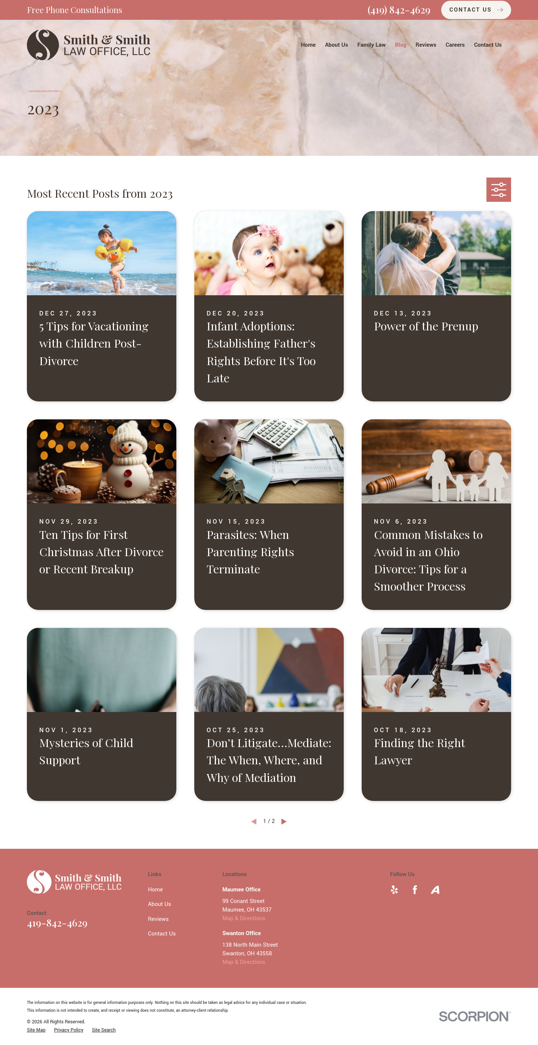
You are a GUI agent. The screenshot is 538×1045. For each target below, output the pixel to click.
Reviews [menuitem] (425, 45)
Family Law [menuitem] (372, 45)
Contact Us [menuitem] (488, 45)
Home (155, 890)
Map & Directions (243, 918)
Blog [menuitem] (400, 45)
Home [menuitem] (308, 45)
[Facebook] (415, 889)
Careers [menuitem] (455, 45)
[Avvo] (435, 889)
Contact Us (162, 934)
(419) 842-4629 (399, 9)
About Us (159, 904)
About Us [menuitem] (336, 45)
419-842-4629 (57, 922)
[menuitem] (36, 1030)
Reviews (158, 919)
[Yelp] (394, 889)
